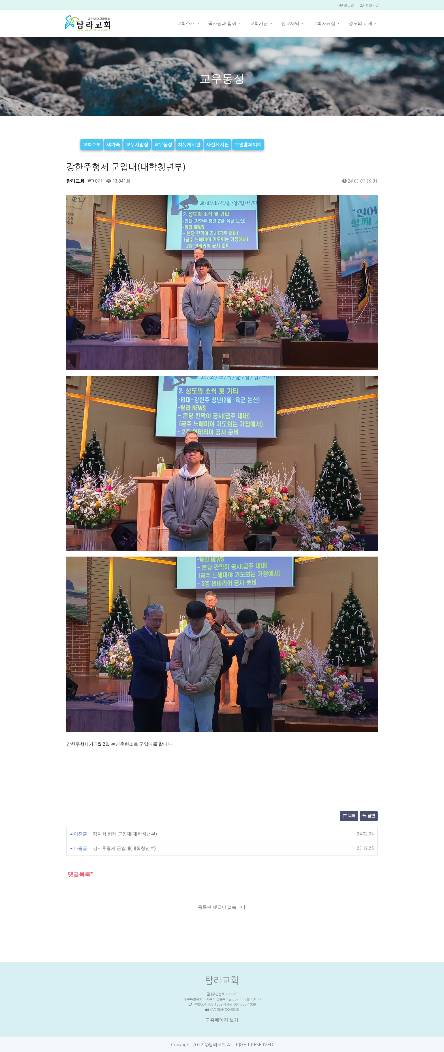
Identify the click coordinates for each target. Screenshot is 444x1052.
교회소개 (186, 23)
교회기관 (259, 23)
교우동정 (163, 144)
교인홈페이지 (248, 144)
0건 (95, 180)
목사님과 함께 (223, 23)
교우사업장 (137, 144)
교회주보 (92, 144)
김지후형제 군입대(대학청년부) (124, 847)
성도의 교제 (361, 23)
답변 (368, 815)
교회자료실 (324, 23)
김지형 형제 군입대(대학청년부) (125, 833)
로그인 (346, 5)
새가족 (113, 144)
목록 (349, 815)
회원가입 (369, 5)
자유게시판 (189, 144)
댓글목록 (78, 873)
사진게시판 (217, 144)
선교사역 (290, 23)
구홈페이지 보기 (222, 1019)
